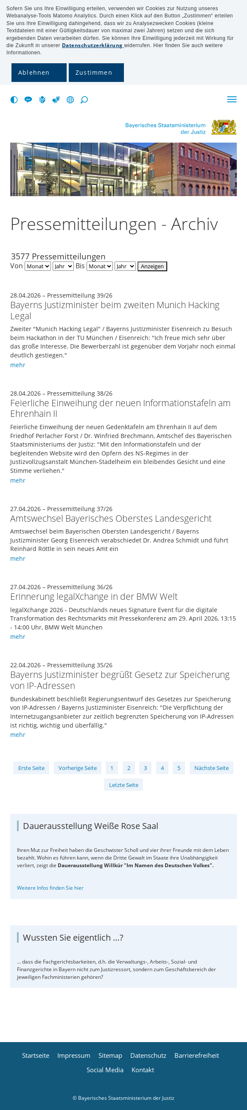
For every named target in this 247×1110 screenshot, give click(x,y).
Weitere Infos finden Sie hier (50, 887)
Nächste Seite (211, 768)
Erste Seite (31, 768)
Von (16, 265)
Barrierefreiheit (196, 1055)
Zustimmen (94, 72)
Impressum (73, 1055)
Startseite (35, 1055)
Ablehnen (34, 72)
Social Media (105, 1070)
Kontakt (143, 1070)
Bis (80, 265)
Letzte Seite (123, 785)
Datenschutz (148, 1055)
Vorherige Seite (78, 768)
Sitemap (110, 1055)
